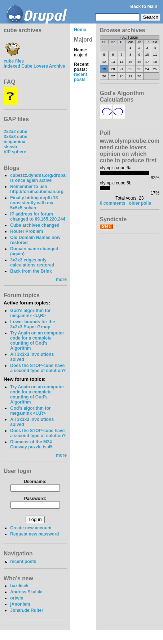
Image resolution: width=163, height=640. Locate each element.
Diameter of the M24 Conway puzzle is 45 (31, 444)
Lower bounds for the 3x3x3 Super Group (32, 324)
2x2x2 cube (15, 131)
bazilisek (19, 585)
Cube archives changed (34, 225)
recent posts (23, 561)
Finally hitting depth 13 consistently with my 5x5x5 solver (34, 202)
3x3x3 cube (15, 136)
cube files (14, 59)
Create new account (31, 527)
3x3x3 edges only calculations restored (32, 262)
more (61, 279)
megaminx (14, 141)
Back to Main (143, 6)
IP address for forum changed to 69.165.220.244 (37, 217)
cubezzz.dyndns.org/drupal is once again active (38, 178)
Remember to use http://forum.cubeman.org (36, 189)
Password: (35, 498)
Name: (80, 49)
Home (80, 29)
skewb (10, 146)
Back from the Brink (31, 271)
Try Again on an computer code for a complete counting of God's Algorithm (37, 340)
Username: (35, 481)
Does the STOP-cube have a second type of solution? (38, 368)
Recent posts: (81, 67)
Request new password (34, 534)
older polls (140, 203)
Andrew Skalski (26, 591)
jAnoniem (20, 604)
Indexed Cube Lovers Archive (34, 66)
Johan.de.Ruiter (26, 610)
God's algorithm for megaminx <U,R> (30, 313)
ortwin (16, 598)
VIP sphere (15, 151)
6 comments (112, 203)
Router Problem (26, 231)
